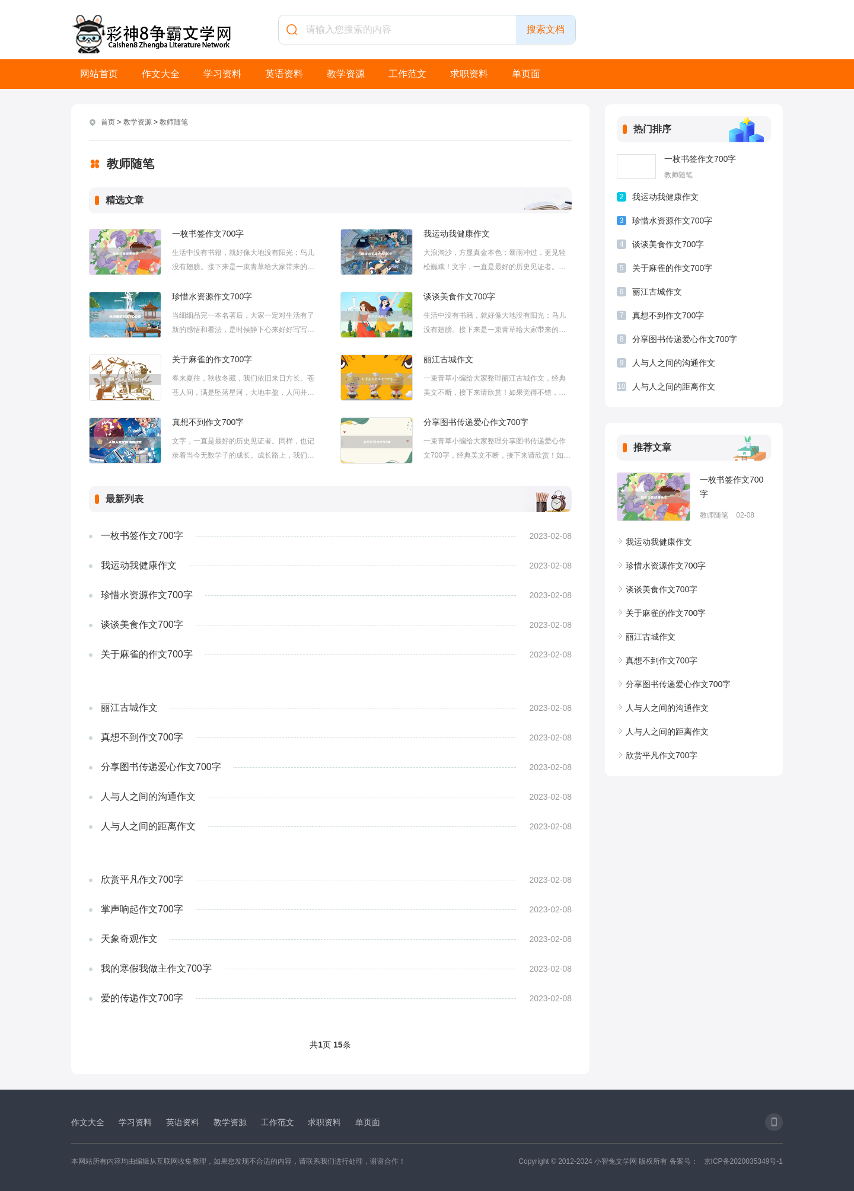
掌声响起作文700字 (142, 909)
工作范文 (407, 74)
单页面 (526, 74)
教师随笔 (174, 122)
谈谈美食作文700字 (459, 296)
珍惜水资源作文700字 (212, 296)
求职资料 (469, 74)
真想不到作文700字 (208, 422)
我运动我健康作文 (456, 233)
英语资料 (284, 74)
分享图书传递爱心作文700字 (475, 422)
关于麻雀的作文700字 (212, 359)
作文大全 (161, 74)
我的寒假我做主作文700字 (156, 968)
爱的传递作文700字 (142, 998)
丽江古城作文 (448, 359)
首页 (108, 122)
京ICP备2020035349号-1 (743, 1161)
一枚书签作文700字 (208, 233)
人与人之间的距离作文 (148, 826)
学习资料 (222, 74)
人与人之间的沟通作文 (148, 796)
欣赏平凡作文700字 (142, 879)
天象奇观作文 (129, 939)
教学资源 (346, 74)
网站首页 (99, 74)
